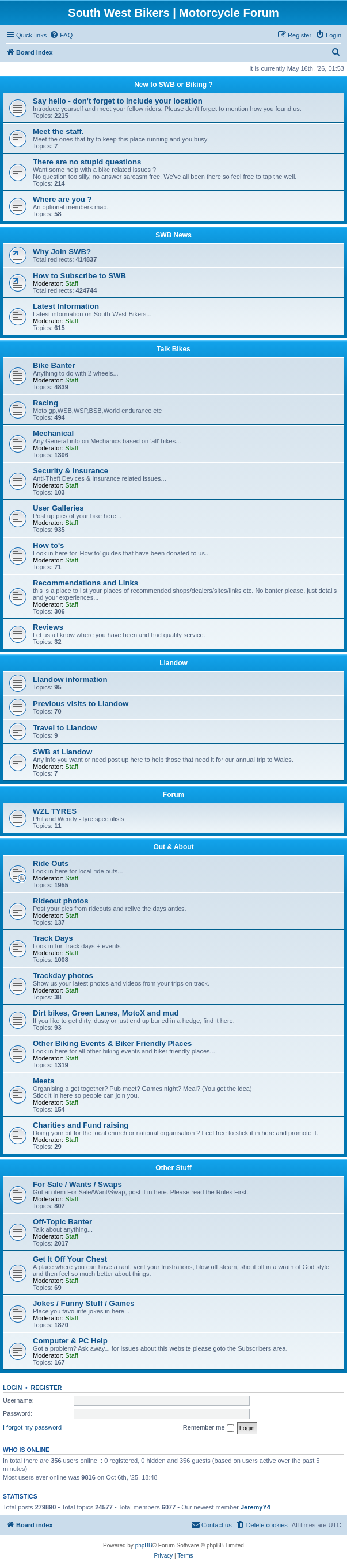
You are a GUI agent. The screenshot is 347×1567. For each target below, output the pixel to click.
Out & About (173, 847)
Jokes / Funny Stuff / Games (84, 1303)
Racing (45, 403)
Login (12, 1387)
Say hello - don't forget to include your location (118, 101)
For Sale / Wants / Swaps (77, 1184)
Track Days (53, 938)
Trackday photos (63, 975)
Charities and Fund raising (80, 1125)
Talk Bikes (173, 349)
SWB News (173, 235)
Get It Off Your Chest (70, 1259)
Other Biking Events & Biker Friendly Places (112, 1043)
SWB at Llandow (62, 752)
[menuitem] (61, 35)
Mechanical (53, 433)
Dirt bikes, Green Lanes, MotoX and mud (106, 1013)
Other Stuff (173, 1168)
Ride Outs (50, 863)
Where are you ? (62, 199)
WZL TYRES (55, 811)
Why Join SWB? (62, 251)
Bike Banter (54, 365)
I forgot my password (32, 1427)
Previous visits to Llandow (80, 703)
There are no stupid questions (87, 162)
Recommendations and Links (85, 582)
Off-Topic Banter (62, 1221)
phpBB (143, 1545)
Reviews (48, 627)
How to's (48, 545)
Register (46, 1387)
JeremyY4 (255, 1507)
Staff (71, 283)
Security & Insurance (70, 470)
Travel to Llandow (65, 727)
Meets (43, 1080)
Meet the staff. (58, 131)
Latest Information (66, 306)
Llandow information (70, 679)
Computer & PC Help (70, 1340)
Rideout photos (61, 900)
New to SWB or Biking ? (173, 85)
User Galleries (58, 508)
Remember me (208, 1428)
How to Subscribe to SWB (79, 275)
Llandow (173, 663)
